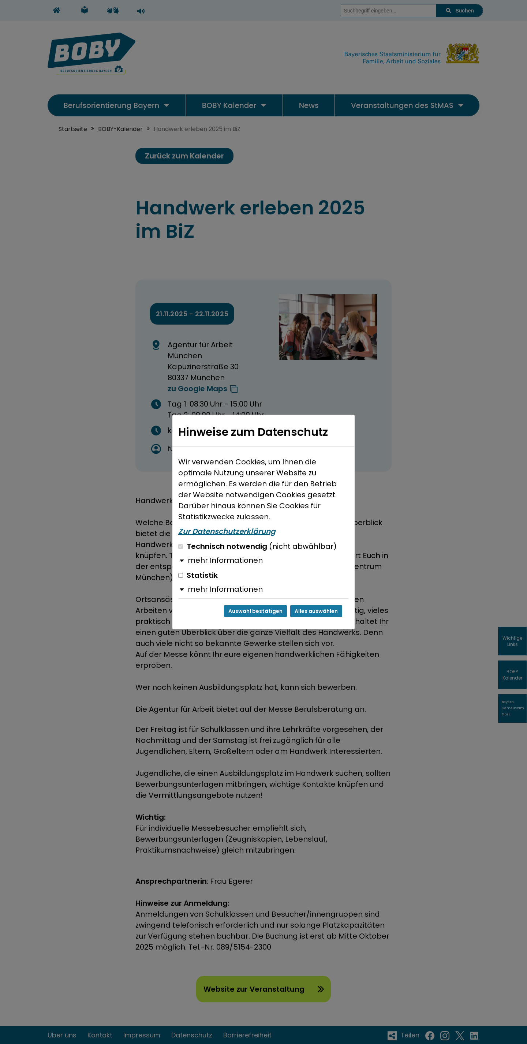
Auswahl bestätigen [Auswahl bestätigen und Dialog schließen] (255, 611)
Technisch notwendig (257, 546)
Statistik (198, 575)
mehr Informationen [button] (225, 560)
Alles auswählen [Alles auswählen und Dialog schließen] (316, 611)
